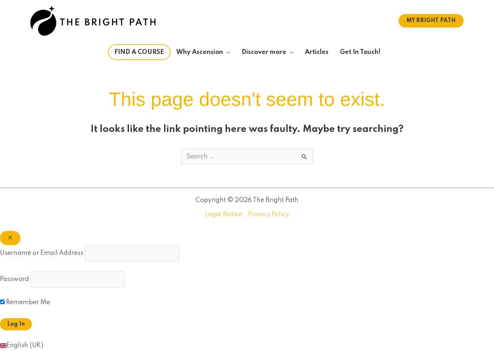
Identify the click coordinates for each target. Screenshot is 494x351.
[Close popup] (10, 238)
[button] (431, 21)
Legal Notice (223, 214)
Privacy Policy (268, 214)
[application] (226, 52)
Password (14, 279)
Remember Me (25, 302)
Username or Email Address (41, 253)
